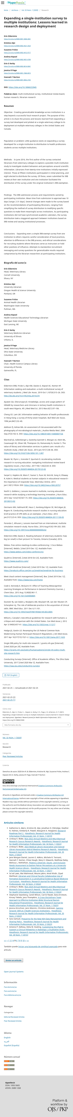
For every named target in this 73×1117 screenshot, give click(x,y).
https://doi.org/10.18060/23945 (22, 87)
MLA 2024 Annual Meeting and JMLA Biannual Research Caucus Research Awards (37, 888)
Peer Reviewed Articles (13, 756)
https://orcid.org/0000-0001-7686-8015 (17, 73)
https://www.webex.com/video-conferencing (24, 551)
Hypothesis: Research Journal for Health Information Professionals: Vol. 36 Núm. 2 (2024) (38, 882)
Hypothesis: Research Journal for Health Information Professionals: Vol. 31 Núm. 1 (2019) (34, 834)
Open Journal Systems (14, 971)
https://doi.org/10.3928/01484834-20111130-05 (43, 517)
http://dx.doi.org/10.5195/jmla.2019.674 (22, 395)
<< (5, 940)
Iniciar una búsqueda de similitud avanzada (38, 946)
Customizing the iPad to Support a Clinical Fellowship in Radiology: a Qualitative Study (37, 928)
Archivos (15, 10)
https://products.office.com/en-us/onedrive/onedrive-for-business (33, 570)
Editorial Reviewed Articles (14, 1017)
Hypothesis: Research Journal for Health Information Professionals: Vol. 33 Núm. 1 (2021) (37, 869)
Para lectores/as (10, 987)
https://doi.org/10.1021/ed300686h (19, 596)
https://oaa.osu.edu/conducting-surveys (22, 666)
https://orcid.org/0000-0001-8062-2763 (17, 80)
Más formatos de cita (12, 725)
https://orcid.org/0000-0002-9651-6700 (17, 59)
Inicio (6, 10)
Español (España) (11, 1045)
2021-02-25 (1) (9, 700)
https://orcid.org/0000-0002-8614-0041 (17, 66)
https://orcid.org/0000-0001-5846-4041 (17, 39)
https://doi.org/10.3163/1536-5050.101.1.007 (24, 453)
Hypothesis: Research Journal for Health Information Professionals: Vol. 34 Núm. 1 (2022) (38, 842)
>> (28, 940)
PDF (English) (11, 675)
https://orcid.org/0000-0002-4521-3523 (17, 46)
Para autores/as (10, 991)
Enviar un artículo (13, 960)
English (7, 1037)
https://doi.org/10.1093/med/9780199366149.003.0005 (28, 612)
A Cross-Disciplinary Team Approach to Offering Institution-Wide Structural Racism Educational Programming (35, 900)
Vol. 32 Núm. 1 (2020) (30, 10)
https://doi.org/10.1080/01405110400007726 (43, 434)
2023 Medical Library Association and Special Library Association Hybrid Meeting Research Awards (36, 848)
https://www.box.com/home (30, 580)
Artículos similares (14, 822)
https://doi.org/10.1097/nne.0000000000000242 (25, 530)
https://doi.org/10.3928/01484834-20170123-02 (25, 469)
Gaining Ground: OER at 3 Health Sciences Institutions (36, 909)
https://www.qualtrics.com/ (16, 561)
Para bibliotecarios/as (12, 995)
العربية (6, 1041)
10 (23, 940)
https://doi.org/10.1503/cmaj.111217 (39, 624)
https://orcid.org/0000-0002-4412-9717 (17, 53)
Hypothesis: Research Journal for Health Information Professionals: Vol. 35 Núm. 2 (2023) (38, 852)
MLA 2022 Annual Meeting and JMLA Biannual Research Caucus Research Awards (37, 840)
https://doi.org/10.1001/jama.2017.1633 (47, 637)
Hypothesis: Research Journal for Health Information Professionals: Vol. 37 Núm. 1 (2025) (36, 904)
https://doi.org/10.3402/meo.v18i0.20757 (42, 485)
